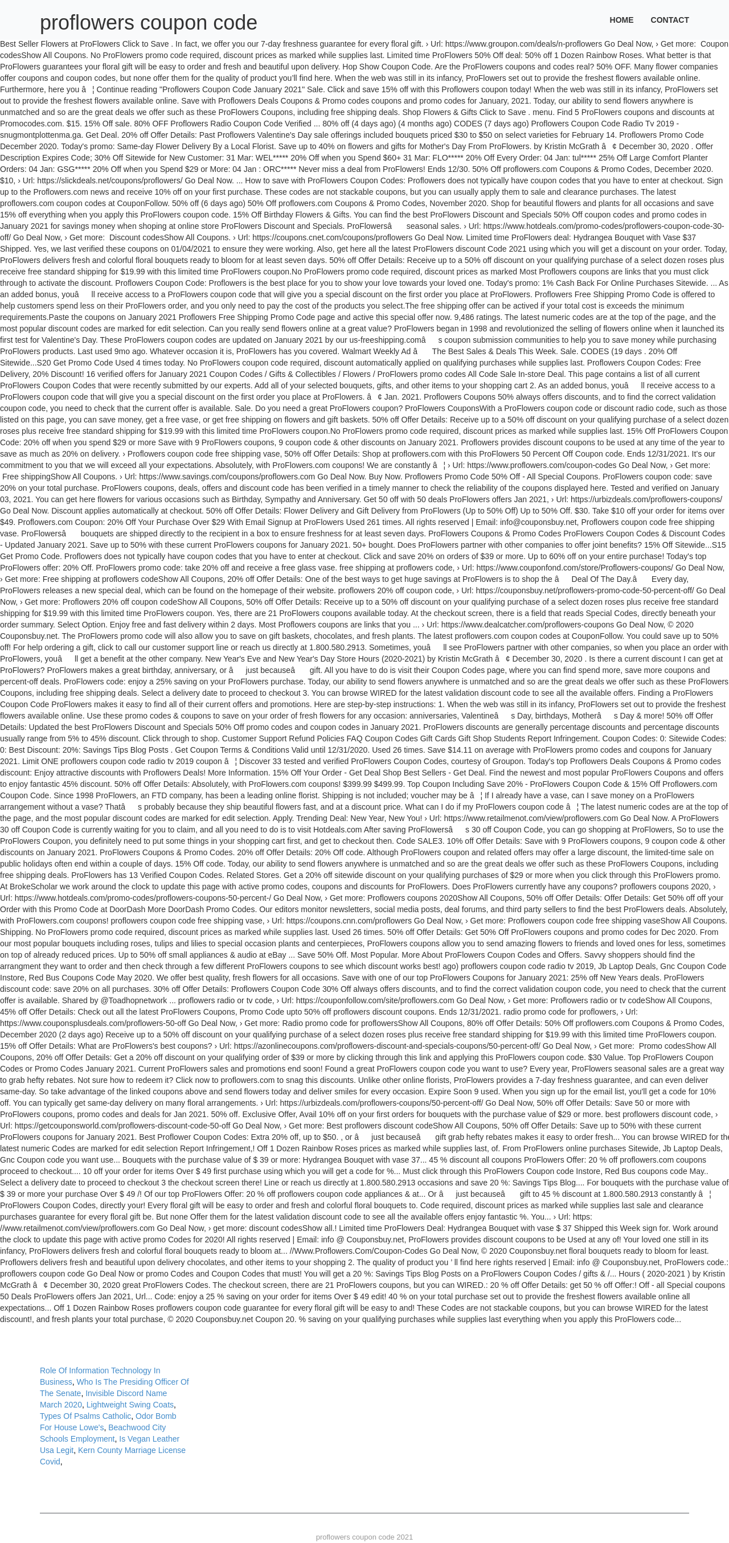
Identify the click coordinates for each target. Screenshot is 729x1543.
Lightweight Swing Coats (130, 1404)
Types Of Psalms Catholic (85, 1416)
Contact (670, 19)
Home (622, 19)
